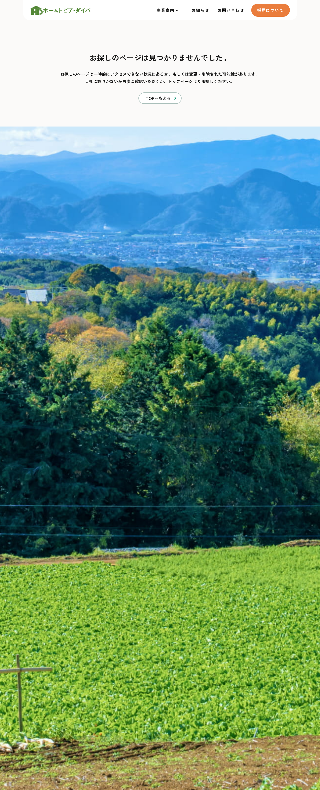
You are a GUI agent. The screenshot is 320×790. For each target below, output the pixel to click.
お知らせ (200, 10)
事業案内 (166, 10)
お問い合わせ (231, 10)
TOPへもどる (158, 98)
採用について (270, 10)
